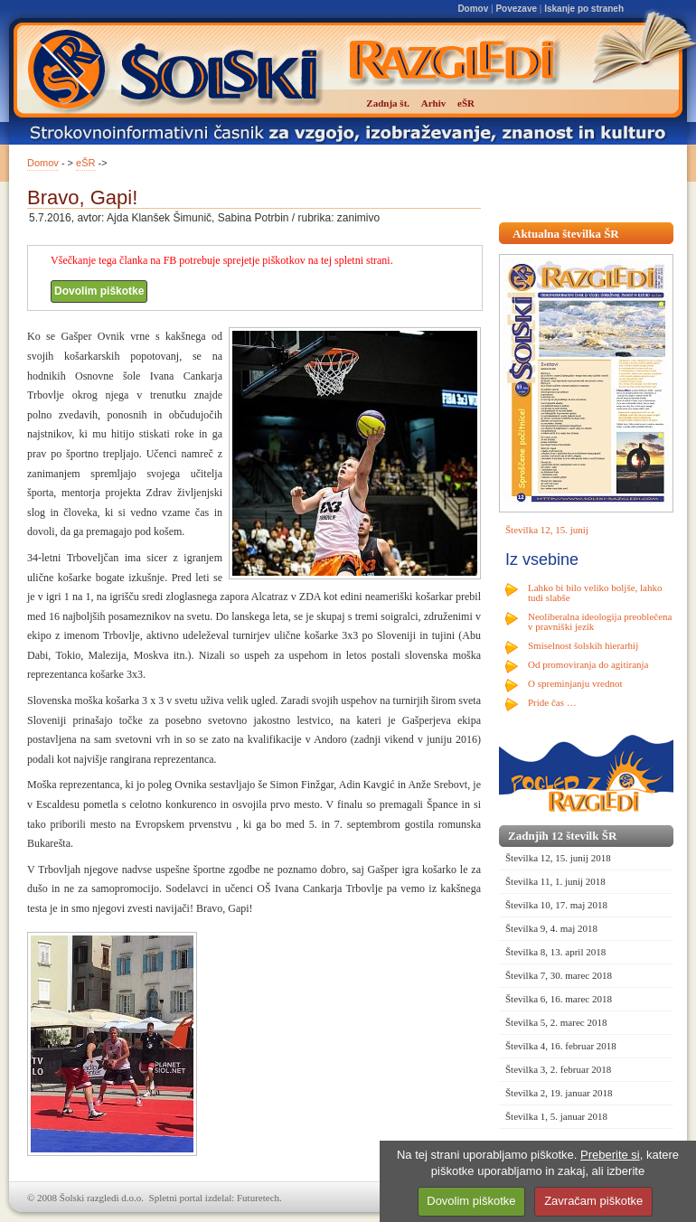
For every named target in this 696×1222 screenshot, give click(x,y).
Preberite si (610, 1154)
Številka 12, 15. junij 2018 (558, 857)
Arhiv (434, 103)
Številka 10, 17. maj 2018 (556, 904)
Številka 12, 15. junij (546, 529)
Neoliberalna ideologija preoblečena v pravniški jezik (600, 621)
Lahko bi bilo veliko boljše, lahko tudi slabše (595, 592)
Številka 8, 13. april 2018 (555, 951)
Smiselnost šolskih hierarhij (583, 645)
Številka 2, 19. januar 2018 (559, 1092)
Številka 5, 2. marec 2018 (556, 1022)
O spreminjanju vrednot (575, 683)
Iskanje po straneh (584, 9)
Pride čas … (552, 702)
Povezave (516, 9)
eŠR (85, 162)
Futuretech (258, 1197)
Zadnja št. (387, 103)
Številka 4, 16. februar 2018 (560, 1045)
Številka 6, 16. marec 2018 (558, 998)
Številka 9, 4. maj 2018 (551, 928)
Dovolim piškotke (99, 291)
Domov (472, 9)
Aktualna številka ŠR (566, 233)
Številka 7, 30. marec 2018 (558, 975)
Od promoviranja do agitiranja (588, 664)
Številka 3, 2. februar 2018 (558, 1069)
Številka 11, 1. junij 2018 (555, 881)
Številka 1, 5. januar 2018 (556, 1116)
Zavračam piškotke (593, 1201)
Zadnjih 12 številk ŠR (562, 835)
